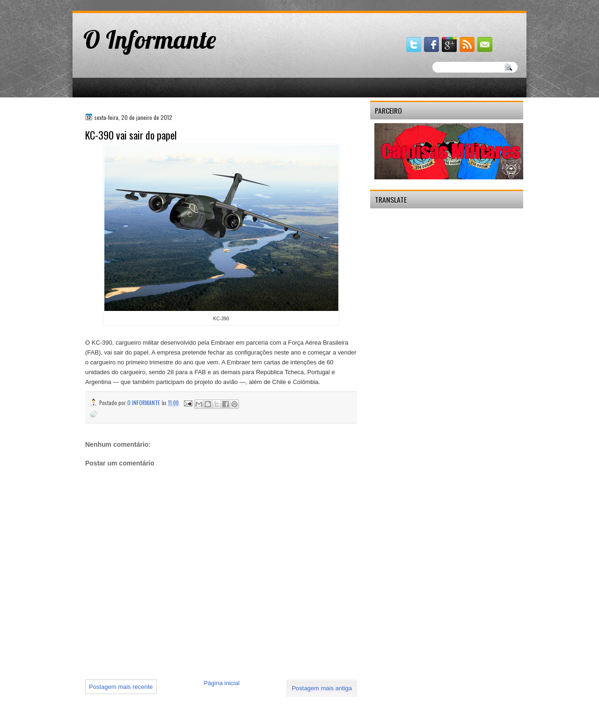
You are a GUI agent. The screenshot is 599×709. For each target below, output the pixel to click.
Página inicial (222, 683)
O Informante (149, 39)
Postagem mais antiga (322, 688)
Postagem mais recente (121, 686)
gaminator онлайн (116, 4)
